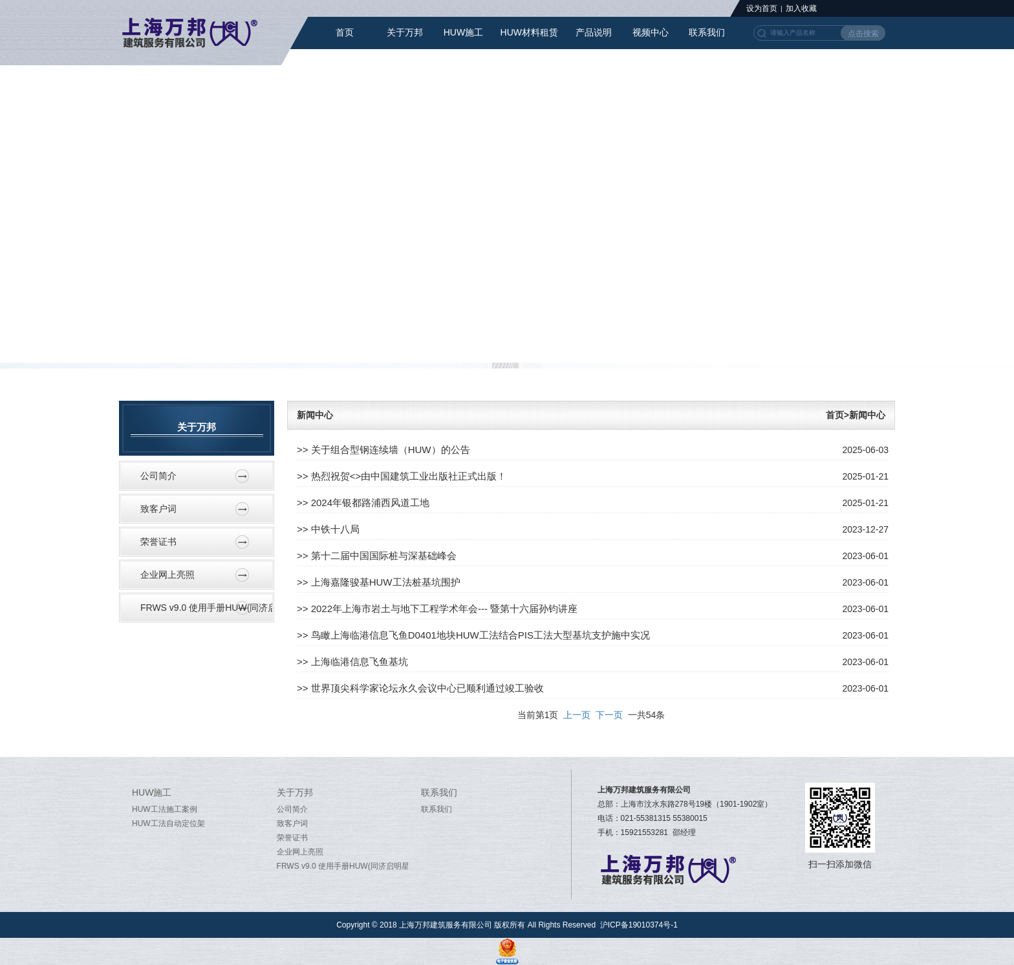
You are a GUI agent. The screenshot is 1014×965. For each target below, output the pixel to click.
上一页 (576, 715)
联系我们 (707, 32)
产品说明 (594, 32)
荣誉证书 (158, 541)
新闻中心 (315, 415)
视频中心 (650, 32)
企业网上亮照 (167, 574)
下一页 (609, 715)
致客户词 (158, 509)
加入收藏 (801, 8)
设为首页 (761, 8)
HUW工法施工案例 (164, 809)
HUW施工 (463, 32)
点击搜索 (863, 33)
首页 (345, 32)
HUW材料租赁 (529, 32)
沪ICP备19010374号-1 (639, 924)
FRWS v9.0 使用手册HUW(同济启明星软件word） (206, 607)
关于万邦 (405, 32)
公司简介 (158, 476)
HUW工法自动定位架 (168, 823)
